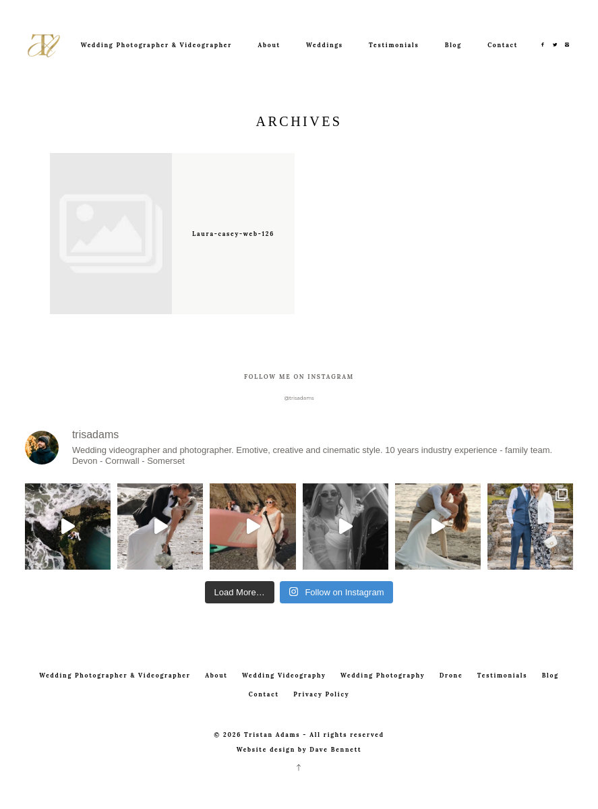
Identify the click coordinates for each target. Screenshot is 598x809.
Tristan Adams (272, 734)
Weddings (324, 45)
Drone (451, 675)
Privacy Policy (321, 694)
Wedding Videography (284, 675)
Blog (453, 45)
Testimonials (394, 45)
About (269, 45)
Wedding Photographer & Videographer (157, 45)
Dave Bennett (335, 749)
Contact (502, 45)
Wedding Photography (382, 675)
